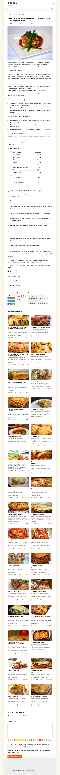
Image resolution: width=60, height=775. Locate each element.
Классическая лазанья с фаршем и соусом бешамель (18, 354)
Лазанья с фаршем (13, 565)
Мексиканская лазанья (14, 436)
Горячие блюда (39, 301)
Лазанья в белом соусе (37, 642)
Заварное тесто (33, 303)
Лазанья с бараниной (37, 409)
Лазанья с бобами (13, 670)
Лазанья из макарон (14, 696)
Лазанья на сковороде (14, 462)
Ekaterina (11, 285)
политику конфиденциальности (25, 746)
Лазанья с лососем (36, 670)
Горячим (42, 296)
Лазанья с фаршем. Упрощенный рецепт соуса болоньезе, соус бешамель (17, 382)
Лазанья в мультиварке (15, 514)
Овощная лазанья (13, 540)
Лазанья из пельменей (37, 514)
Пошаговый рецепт (33, 298)
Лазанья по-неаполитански (38, 591)
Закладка (11, 272)
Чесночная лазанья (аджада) (39, 696)
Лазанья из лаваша (36, 565)
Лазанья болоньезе (14, 591)
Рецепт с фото (43, 298)
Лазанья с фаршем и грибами (39, 489)
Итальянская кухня (43, 303)
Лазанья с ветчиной (36, 540)
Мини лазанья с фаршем (38, 354)
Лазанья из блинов (36, 436)
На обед (31, 296)
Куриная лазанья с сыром (15, 616)
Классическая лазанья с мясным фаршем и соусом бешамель (17, 327)
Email (25, 715)
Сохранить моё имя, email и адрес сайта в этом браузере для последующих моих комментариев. (29, 751)
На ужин (37, 296)
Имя (9, 715)
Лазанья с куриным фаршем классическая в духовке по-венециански (16, 644)
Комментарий (11, 721)
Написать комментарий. (14, 276)
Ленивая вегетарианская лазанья (40, 616)
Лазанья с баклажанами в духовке (40, 327)
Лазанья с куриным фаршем (16, 489)
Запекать (31, 301)
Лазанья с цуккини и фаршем (39, 381)
